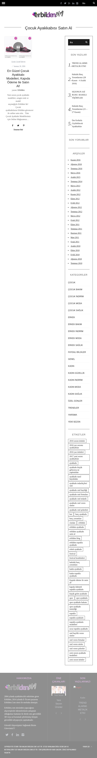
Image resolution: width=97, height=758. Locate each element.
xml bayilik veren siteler (76, 634)
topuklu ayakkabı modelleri (76, 623)
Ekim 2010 (75, 250)
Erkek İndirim (75, 331)
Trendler (73, 408)
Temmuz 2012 (76, 212)
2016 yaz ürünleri (76, 452)
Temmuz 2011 (76, 229)
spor (71, 598)
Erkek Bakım (75, 324)
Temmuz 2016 (76, 169)
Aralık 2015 (75, 177)
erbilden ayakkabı (76, 527)
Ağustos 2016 (76, 164)
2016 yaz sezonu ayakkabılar (76, 446)
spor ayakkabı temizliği (75, 608)
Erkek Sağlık (75, 345)
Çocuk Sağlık (75, 310)
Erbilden (21, 90)
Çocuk (13, 61)
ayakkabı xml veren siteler (77, 504)
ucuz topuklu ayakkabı (78, 629)
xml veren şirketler (77, 648)
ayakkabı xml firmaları (78, 494)
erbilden (81, 523)
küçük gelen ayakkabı (78, 594)
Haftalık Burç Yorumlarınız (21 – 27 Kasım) (79, 109)
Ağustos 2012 (76, 207)
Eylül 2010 (75, 255)
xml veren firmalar (77, 640)
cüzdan (72, 523)
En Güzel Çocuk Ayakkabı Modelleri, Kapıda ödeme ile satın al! (18, 78)
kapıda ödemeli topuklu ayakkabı (76, 588)
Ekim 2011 (75, 224)
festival (72, 554)
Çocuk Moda (75, 303)
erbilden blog (74, 538)
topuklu (72, 613)
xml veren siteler (76, 644)
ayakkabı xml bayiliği (78, 490)
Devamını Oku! (18, 130)
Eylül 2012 (75, 203)
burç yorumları (75, 518)
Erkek (71, 317)
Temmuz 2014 (76, 181)
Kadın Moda (74, 387)
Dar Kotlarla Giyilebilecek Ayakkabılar (77, 123)
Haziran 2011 (76, 233)
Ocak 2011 (75, 242)
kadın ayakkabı (75, 569)
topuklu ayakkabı (76, 618)
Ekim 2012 (75, 199)
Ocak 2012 (75, 220)
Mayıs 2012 (75, 216)
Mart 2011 (75, 237)
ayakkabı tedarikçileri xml (78, 484)
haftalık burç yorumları (74, 563)
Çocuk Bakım (75, 289)
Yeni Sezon (74, 422)
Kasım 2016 (75, 160)
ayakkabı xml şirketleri (78, 510)
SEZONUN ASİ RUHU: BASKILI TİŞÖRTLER (79, 95)
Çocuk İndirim (20, 61)
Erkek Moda (75, 338)
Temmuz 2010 (76, 263)
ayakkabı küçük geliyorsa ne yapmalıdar (75, 469)
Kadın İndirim (75, 380)
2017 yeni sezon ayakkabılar (76, 457)
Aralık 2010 (75, 246)
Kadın (71, 366)
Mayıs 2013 (75, 186)
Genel (71, 359)
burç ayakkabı (81, 514)
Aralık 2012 (75, 190)
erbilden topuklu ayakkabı (76, 544)
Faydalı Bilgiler (77, 352)
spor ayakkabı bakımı (78, 602)
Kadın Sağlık (75, 394)
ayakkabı (73, 463)
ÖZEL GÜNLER (75, 401)
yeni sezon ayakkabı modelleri (77, 654)
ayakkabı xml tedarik (78, 499)
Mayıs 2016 (75, 173)
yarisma (72, 415)
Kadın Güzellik (76, 373)
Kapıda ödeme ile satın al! (78, 581)
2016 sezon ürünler (77, 441)
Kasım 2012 (75, 194)
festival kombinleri (77, 558)
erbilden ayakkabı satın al (76, 532)
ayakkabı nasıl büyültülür (75, 478)
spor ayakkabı (82, 598)
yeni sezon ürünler (76, 660)
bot (70, 514)
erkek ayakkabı (75, 549)
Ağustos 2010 (76, 259)
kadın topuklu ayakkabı (75, 574)
